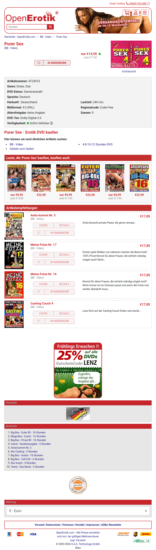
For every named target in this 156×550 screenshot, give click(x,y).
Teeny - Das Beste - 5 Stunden (27, 466)
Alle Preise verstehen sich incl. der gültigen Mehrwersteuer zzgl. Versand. (78, 536)
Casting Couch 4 (41, 303)
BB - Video (46, 36)
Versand (39, 524)
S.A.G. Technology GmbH (85, 544)
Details (64, 225)
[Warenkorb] (126, 12)
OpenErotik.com (65, 532)
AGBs (104, 524)
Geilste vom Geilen (22, 149)
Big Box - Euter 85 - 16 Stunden (28, 432)
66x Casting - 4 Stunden (24, 451)
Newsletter (115, 524)
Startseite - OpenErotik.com (19, 36)
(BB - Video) (11, 48)
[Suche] (50, 27)
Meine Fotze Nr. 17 (43, 244)
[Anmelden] (135, 12)
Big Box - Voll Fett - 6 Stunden (27, 459)
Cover (43, 225)
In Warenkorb (57, 62)
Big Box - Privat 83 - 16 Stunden (28, 440)
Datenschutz (53, 524)
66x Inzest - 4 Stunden (23, 463)
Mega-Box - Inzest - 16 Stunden (28, 436)
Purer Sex (61, 36)
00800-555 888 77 (139, 3)
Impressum (92, 524)
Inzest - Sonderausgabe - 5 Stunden (31, 443)
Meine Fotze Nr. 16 (43, 274)
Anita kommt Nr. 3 (42, 215)
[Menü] (145, 12)
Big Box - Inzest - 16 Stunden (27, 455)
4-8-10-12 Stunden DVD (98, 144)
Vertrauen (68, 524)
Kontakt (80, 524)
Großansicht (129, 71)
